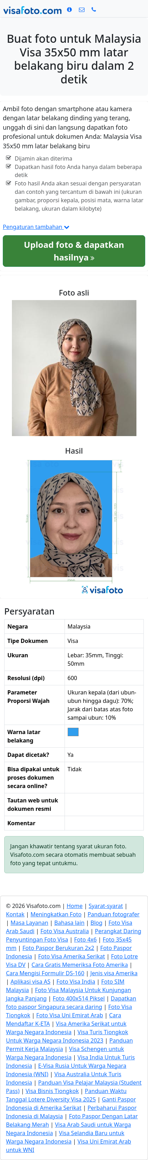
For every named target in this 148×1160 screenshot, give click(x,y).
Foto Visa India (75, 981)
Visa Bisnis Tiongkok (52, 1091)
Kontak (15, 914)
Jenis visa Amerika (114, 973)
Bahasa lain (69, 923)
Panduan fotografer (114, 914)
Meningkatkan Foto (56, 914)
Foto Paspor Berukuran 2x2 (58, 948)
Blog (96, 923)
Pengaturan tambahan (36, 227)
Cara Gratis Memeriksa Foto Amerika (80, 965)
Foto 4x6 (85, 939)
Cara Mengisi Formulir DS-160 (45, 973)
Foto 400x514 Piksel (79, 998)
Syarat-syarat (106, 906)
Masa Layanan (29, 923)
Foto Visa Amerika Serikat (71, 956)
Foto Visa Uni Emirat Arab (69, 1015)
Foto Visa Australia (64, 931)
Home (75, 906)
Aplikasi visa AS (31, 981)
